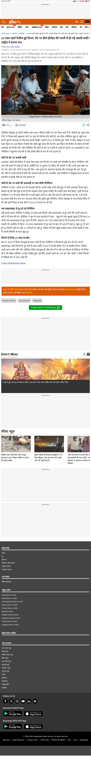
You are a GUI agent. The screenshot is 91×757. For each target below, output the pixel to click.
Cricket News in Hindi (10, 607)
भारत (27, 27)
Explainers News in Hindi (11, 617)
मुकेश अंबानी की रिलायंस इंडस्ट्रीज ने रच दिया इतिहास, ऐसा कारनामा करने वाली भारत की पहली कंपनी (48, 441)
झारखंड (4, 686)
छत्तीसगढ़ (5, 680)
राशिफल (74, 27)
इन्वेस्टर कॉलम (6, 565)
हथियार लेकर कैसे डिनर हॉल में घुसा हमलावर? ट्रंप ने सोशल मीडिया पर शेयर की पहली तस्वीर (15, 441)
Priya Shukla (15, 47)
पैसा (67, 27)
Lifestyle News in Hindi (10, 623)
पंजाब (3, 673)
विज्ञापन (4, 558)
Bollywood (70, 289)
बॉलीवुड (22, 33)
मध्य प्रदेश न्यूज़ (6, 660)
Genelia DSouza (8, 301)
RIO (75, 738)
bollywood (37, 301)
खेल (61, 27)
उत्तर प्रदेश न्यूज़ (6, 647)
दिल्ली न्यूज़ (5, 650)
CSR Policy (45, 738)
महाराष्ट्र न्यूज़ (5, 663)
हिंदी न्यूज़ (14, 289)
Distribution (84, 738)
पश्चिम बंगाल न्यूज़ (7, 653)
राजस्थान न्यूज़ (6, 666)
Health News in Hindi (9, 620)
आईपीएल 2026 (37, 27)
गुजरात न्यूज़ (5, 670)
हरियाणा (4, 676)
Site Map (6, 738)
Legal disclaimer (18, 738)
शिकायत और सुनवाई (8, 561)
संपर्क (3, 552)
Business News (7, 610)
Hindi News (5, 33)
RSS (69, 738)
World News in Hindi (9, 597)
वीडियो (20, 27)
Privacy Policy (32, 738)
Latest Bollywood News (13, 263)
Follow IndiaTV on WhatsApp (45, 307)
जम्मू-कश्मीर (5, 683)
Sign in (87, 1)
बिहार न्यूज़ (5, 656)
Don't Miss (9, 354)
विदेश (47, 27)
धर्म (81, 27)
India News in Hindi (9, 593)
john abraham (24, 301)
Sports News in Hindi (9, 603)
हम (3, 555)
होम (2, 27)
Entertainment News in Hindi (12, 600)
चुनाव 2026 (11, 27)
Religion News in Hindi (10, 613)
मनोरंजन (54, 27)
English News (7, 568)
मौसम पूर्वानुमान (6, 580)
